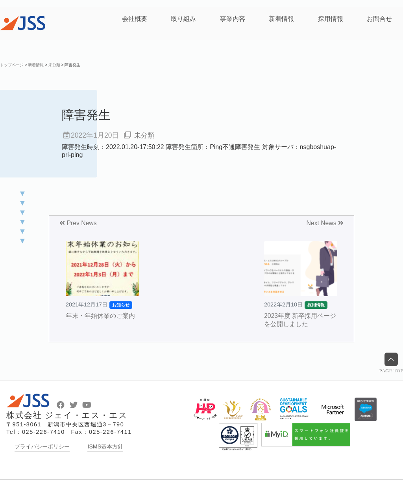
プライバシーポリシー (42, 446)
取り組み (183, 18)
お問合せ (379, 18)
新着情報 (281, 18)
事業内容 (232, 18)
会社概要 (134, 18)
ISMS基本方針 (105, 446)
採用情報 (330, 18)
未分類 (144, 135)
